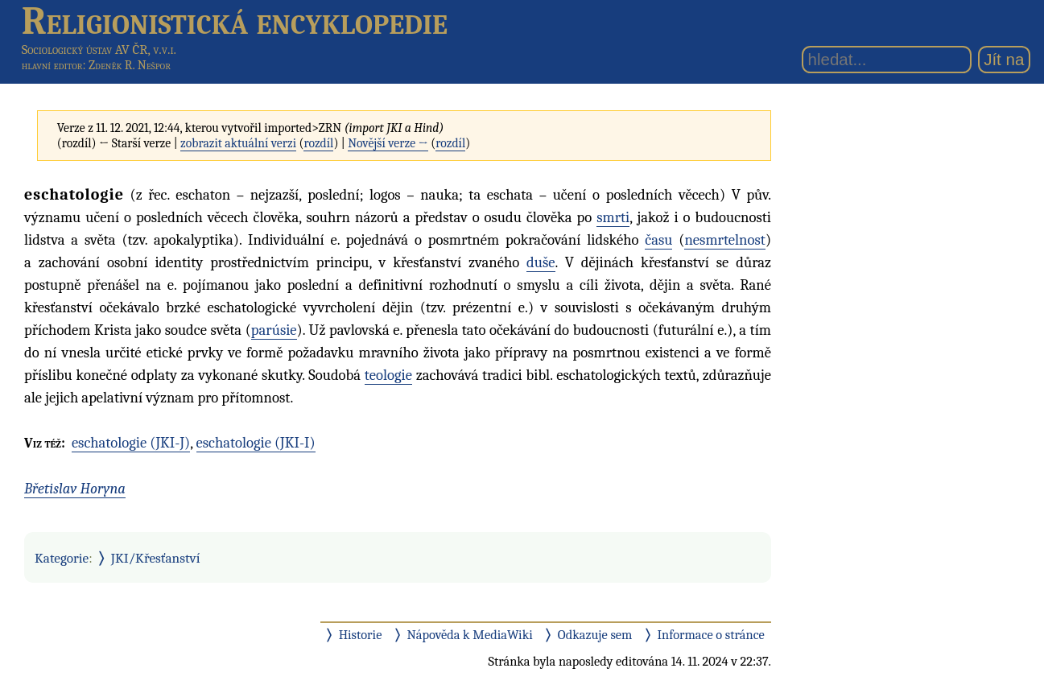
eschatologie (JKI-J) (131, 443)
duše (540, 262)
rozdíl (318, 143)
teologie (388, 375)
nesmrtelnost (724, 240)
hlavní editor (52, 65)
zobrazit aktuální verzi (238, 143)
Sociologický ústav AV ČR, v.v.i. (99, 49)
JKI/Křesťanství (155, 558)
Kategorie (62, 558)
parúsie (274, 330)
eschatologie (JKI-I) (256, 443)
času (658, 240)
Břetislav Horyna (75, 488)
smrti (612, 217)
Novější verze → (388, 143)
